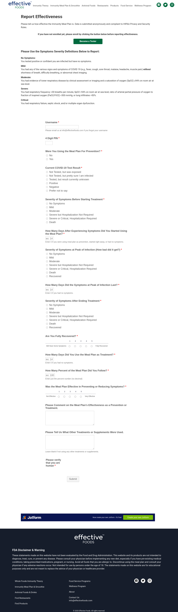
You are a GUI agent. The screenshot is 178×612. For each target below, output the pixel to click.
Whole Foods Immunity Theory (29, 581)
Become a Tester (88, 41)
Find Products (21, 603)
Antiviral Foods (88, 5)
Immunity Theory (40, 5)
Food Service (126, 5)
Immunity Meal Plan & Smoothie (65, 5)
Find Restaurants (23, 598)
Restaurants (102, 5)
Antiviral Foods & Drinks (26, 592)
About (71, 592)
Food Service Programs (79, 581)
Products (114, 5)
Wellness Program (143, 5)
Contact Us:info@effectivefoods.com (80, 599)
